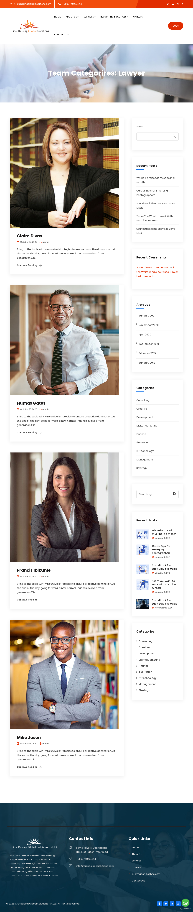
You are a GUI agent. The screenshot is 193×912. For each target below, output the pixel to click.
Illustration (142, 442)
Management (144, 459)
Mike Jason (29, 737)
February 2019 (147, 353)
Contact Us (61, 34)
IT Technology (145, 451)
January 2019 (147, 363)
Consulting (142, 400)
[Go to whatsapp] (185, 903)
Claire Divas (29, 236)
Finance (141, 434)
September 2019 (149, 344)
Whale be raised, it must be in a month (164, 532)
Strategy (141, 468)
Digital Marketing (146, 425)
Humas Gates (31, 403)
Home (57, 16)
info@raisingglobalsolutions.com (32, 3)
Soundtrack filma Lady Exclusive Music (164, 567)
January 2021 (147, 315)
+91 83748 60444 (72, 3)
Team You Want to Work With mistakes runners (164, 584)
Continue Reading (27, 265)
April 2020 (145, 334)
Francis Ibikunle (34, 570)
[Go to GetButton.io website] (185, 909)
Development (144, 417)
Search (140, 126)
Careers (138, 16)
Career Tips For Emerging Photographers (161, 549)
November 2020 (149, 325)
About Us (71, 16)
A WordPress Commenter (152, 267)
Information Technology (146, 874)
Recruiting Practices (113, 16)
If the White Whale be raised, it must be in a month (157, 272)
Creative (141, 409)
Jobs (176, 25)
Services (89, 16)
